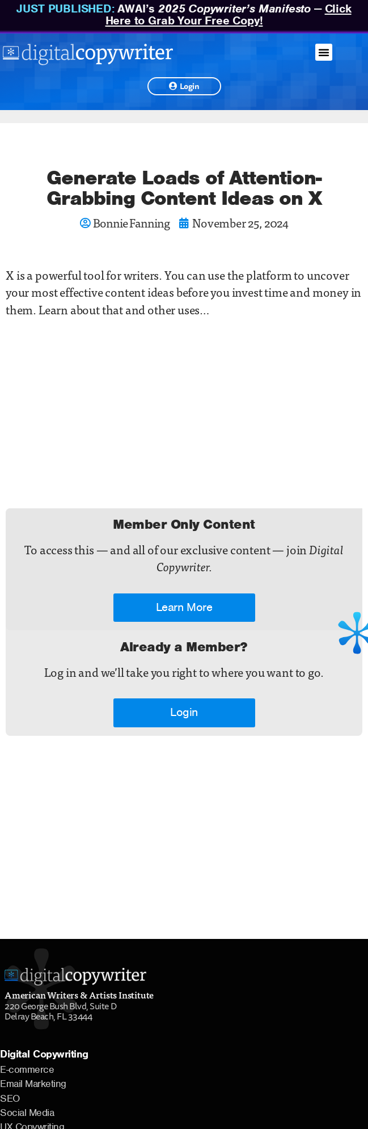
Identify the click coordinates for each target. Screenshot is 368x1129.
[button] (323, 52)
